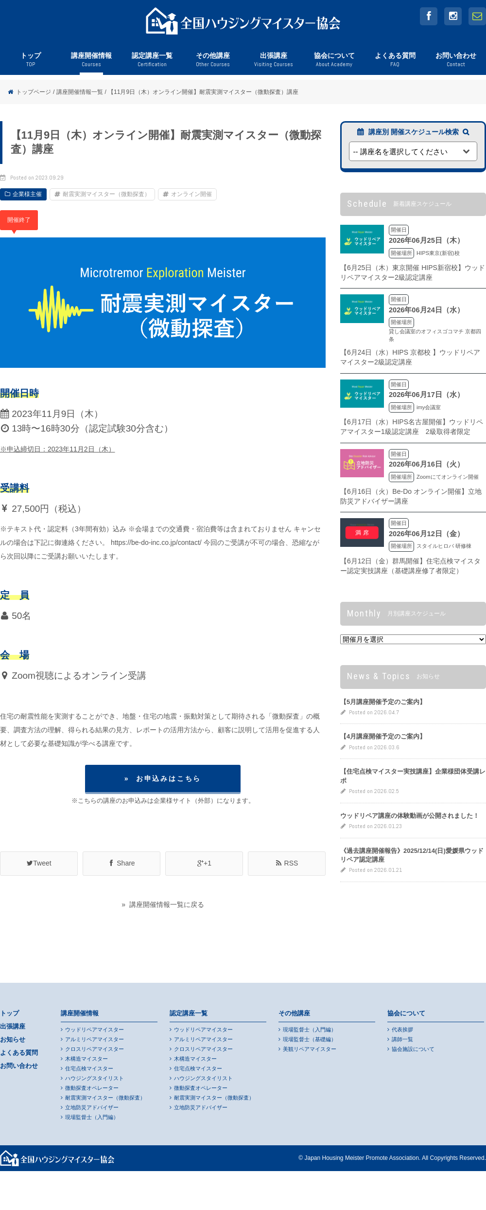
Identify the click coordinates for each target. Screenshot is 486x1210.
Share (121, 863)
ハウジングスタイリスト (94, 1078)
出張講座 (273, 63)
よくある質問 (394, 63)
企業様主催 (27, 194)
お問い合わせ (455, 63)
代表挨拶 (402, 1029)
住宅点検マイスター (89, 1068)
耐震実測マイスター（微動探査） (106, 194)
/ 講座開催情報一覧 (78, 92)
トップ (30, 63)
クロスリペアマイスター (94, 1049)
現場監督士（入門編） (92, 1117)
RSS (287, 863)
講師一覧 (402, 1039)
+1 (204, 863)
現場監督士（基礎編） (309, 1039)
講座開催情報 (91, 63)
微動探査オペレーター (92, 1088)
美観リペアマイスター (309, 1049)
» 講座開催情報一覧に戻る (163, 904)
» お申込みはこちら (162, 778)
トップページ (33, 92)
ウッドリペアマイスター (94, 1029)
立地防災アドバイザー (92, 1107)
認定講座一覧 (152, 63)
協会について (334, 63)
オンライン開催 (191, 194)
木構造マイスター (86, 1059)
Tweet (38, 863)
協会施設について (413, 1049)
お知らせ (12, 1039)
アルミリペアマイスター (94, 1039)
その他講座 (212, 63)
